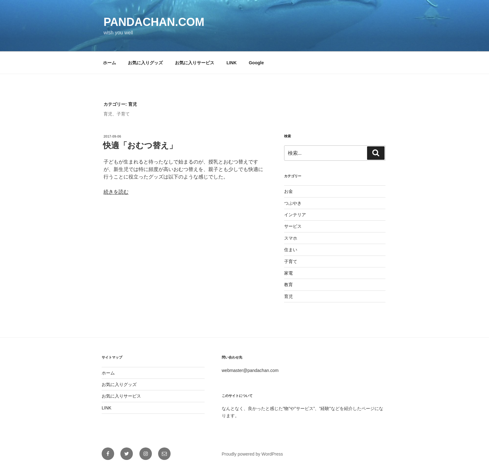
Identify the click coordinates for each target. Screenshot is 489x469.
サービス (293, 226)
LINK (231, 62)
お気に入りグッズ (145, 62)
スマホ (290, 238)
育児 (288, 296)
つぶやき (293, 203)
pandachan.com (154, 22)
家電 (288, 273)
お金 (288, 191)
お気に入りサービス (194, 62)
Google (256, 62)
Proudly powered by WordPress (252, 454)
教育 (288, 284)
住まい (290, 249)
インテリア (295, 214)
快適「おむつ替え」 (140, 145)
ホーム (109, 62)
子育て (290, 261)
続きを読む (116, 191)
